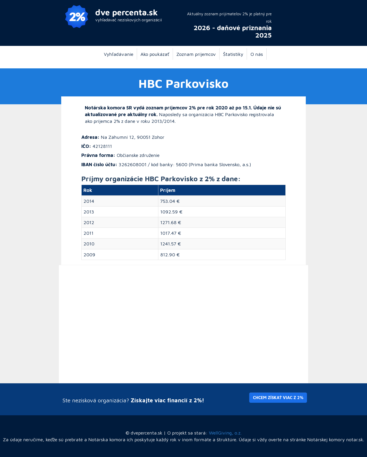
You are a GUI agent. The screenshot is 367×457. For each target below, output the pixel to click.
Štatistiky (233, 54)
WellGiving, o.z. (225, 432)
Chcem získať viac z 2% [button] (278, 397)
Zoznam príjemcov (196, 54)
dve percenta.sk (126, 12)
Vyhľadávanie (118, 54)
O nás (256, 54)
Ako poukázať (154, 54)
